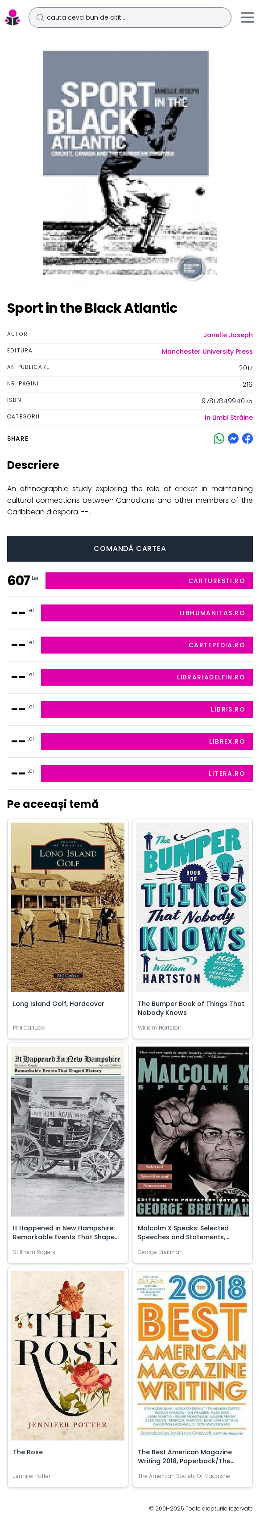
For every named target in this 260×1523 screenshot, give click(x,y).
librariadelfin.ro (211, 677)
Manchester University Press (207, 351)
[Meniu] (247, 17)
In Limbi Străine (229, 417)
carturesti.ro (216, 580)
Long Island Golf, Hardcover (58, 1003)
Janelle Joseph (228, 335)
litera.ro (227, 773)
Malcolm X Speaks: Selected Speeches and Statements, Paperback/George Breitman (185, 1237)
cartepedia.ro (217, 645)
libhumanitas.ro (212, 612)
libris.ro (228, 709)
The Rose (28, 1452)
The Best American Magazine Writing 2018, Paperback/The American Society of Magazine (187, 1461)
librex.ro (227, 741)
